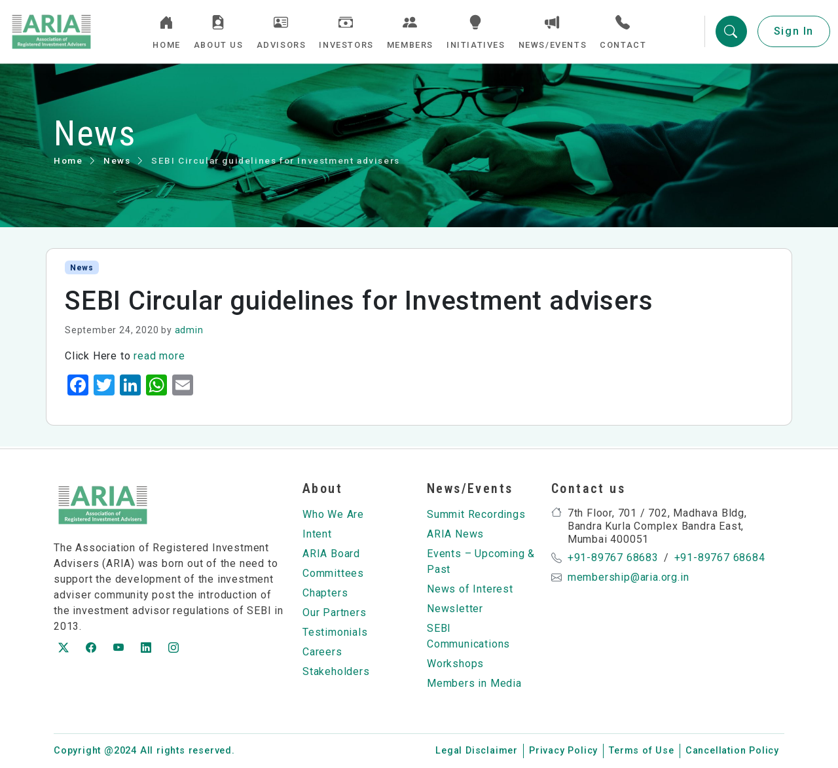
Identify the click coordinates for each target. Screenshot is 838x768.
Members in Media (474, 683)
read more (159, 358)
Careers (322, 652)
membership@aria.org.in (628, 577)
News (116, 162)
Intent (317, 534)
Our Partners (334, 612)
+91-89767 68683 (613, 557)
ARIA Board (331, 553)
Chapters (325, 593)
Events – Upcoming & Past (481, 561)
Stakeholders (336, 671)
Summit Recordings (476, 514)
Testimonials (335, 632)
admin (189, 332)
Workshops (455, 663)
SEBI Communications (468, 636)
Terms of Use (641, 750)
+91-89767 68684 (719, 557)
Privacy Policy (563, 750)
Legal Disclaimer (476, 750)
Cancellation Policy (732, 750)
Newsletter (455, 608)
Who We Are (333, 514)
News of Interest (470, 589)
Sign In (794, 32)
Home (68, 162)
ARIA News (455, 534)
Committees (333, 573)
